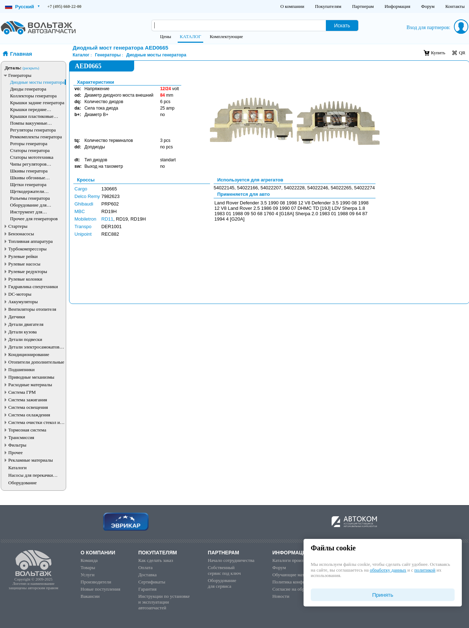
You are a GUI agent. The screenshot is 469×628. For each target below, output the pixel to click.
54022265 (341, 187)
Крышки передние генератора (28, 109)
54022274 (364, 187)
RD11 (107, 219)
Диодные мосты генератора (37, 82)
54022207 (270, 187)
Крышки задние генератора (37, 102)
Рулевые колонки (25, 279)
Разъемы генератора (30, 198)
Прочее (15, 452)
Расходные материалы (30, 384)
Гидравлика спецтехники (33, 286)
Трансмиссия (21, 437)
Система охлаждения (29, 414)
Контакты (455, 6)
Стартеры (17, 226)
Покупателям (328, 6)
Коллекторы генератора (33, 95)
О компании (292, 6)
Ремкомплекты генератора (36, 136)
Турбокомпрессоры (27, 248)
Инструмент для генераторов (26, 211)
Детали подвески (25, 339)
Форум (428, 6)
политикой (424, 570)
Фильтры (17, 445)
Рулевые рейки (23, 256)
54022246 (317, 187)
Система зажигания (27, 399)
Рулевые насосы (24, 264)
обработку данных (388, 570)
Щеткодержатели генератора (27, 191)
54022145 (224, 187)
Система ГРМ (22, 392)
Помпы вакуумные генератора (28, 123)
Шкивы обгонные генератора (27, 177)
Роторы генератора (28, 143)
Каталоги (17, 467)
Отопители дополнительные (36, 362)
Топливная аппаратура (30, 241)
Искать (342, 25)
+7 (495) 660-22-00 (64, 6)
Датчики (16, 316)
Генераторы (19, 75)
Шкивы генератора (28, 171)
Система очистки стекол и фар (34, 422)
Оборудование (22, 482)
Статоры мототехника (31, 157)
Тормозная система (27, 430)
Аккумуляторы (23, 301)
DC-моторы (19, 294)
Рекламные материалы (30, 460)
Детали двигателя (26, 324)
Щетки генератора (28, 184)
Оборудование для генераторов (28, 205)
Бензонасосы (21, 233)
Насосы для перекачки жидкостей (30, 475)
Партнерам (363, 6)
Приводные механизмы (31, 377)
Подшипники (21, 369)
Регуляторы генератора (33, 130)
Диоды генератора (28, 89)
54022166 (247, 187)
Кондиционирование (28, 354)
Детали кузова (22, 331)
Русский (22, 6)
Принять (382, 595)
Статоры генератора (30, 150)
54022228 (294, 187)
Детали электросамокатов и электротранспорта (35, 347)
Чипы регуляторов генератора (28, 164)
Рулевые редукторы (27, 271)
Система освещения (28, 407)
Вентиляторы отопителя (32, 309)
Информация (397, 6)
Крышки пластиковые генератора (32, 116)
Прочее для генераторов (34, 218)
